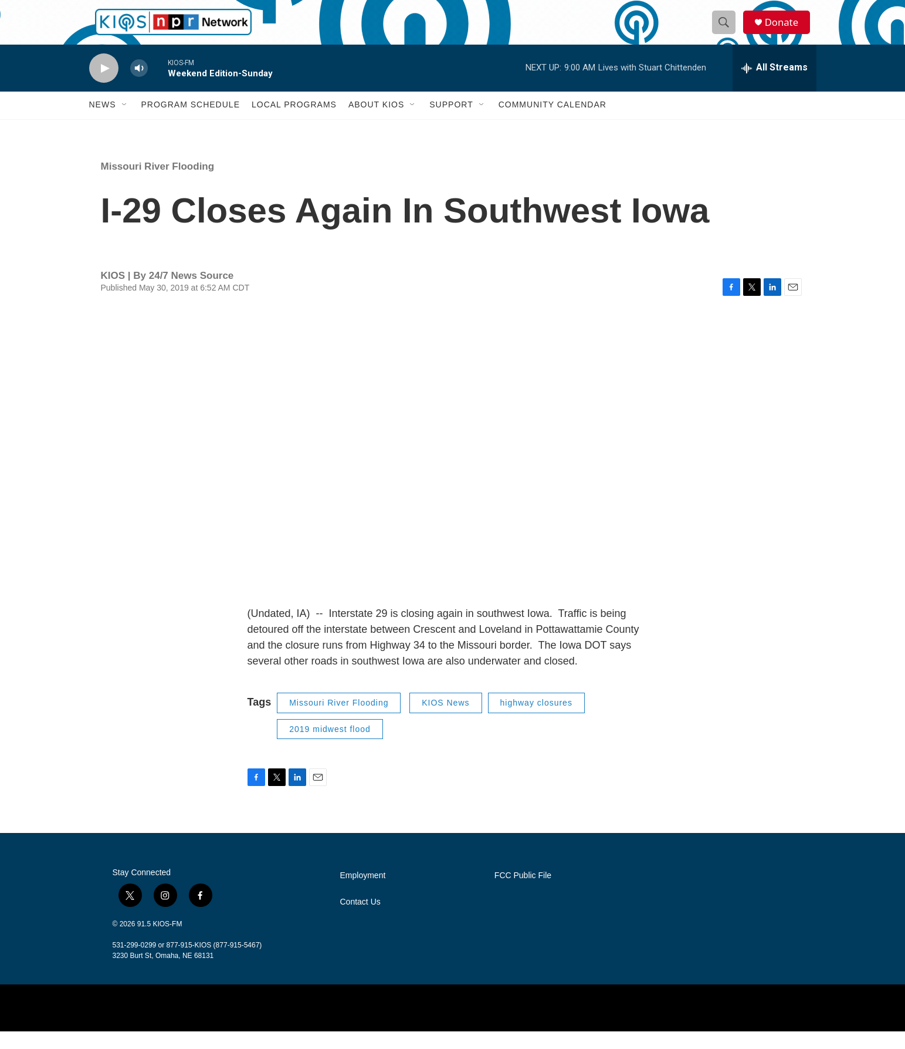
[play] (103, 85)
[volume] (139, 85)
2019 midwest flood (330, 746)
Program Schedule (190, 122)
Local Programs (294, 122)
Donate (786, 31)
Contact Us (360, 919)
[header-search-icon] (727, 31)
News (102, 122)
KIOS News (445, 720)
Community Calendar (552, 122)
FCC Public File (522, 893)
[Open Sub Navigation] (125, 122)
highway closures (536, 720)
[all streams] (774, 85)
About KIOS (376, 122)
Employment (363, 893)
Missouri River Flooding (158, 183)
